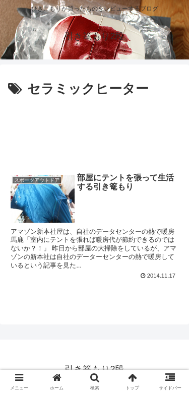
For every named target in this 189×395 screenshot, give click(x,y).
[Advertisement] (94, 131)
